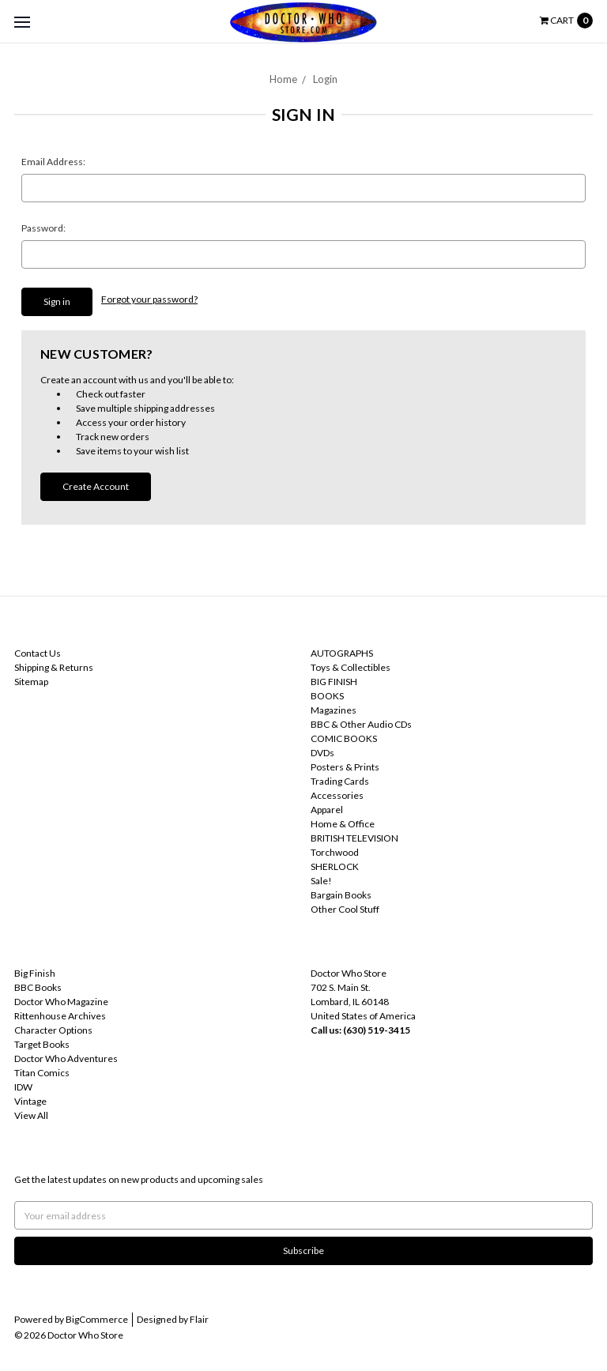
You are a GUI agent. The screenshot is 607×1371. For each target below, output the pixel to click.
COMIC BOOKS (344, 738)
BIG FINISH (334, 681)
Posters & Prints (345, 767)
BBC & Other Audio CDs (361, 724)
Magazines (333, 710)
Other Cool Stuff (345, 909)
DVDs (322, 753)
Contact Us (37, 653)
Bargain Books (341, 895)
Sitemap (31, 681)
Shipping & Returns (53, 667)
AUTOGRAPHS (342, 653)
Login (325, 79)
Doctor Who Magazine (61, 1002)
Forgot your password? (149, 299)
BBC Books (38, 987)
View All (31, 1115)
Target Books (42, 1044)
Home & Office (343, 824)
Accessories (337, 795)
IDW (23, 1087)
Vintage (30, 1101)
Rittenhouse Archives (60, 1016)
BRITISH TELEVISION (354, 838)
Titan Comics (42, 1073)
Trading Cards (340, 781)
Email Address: (53, 162)
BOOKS (327, 696)
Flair (199, 1319)
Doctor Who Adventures (66, 1058)
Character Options (53, 1030)
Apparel (327, 809)
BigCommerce (97, 1319)
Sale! (321, 881)
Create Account (95, 486)
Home (283, 79)
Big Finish (34, 973)
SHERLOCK (335, 866)
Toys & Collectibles (350, 667)
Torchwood (335, 852)
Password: (43, 228)
